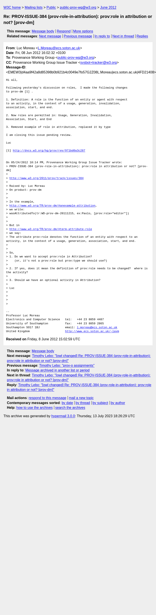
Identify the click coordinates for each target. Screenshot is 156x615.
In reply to (102, 36)
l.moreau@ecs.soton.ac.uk (97, 328)
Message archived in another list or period (57, 370)
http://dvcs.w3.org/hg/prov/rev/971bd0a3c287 (49, 151)
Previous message (78, 36)
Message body (43, 31)
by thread (83, 403)
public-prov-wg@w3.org (78, 7)
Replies (142, 36)
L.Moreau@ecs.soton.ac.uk (59, 48)
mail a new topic (81, 398)
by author (118, 403)
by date (67, 403)
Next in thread (123, 36)
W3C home (12, 7)
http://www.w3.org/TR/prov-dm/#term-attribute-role (51, 229)
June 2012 (108, 7)
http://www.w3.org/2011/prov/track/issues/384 (47, 178)
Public (51, 7)
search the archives (70, 407)
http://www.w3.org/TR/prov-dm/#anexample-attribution (53, 206)
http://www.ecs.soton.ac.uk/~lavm (92, 331)
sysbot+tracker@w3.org (98, 62)
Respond (64, 31)
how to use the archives (34, 407)
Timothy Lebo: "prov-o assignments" (66, 365)
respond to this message (47, 398)
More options (83, 31)
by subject (100, 403)
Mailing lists (34, 7)
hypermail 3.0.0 (63, 416)
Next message (50, 36)
